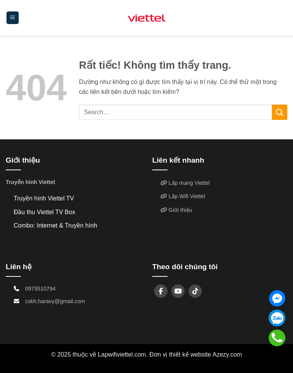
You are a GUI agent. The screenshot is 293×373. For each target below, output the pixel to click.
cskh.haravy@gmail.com (55, 301)
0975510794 (40, 289)
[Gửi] (279, 112)
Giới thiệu (176, 210)
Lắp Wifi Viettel (182, 196)
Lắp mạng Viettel (185, 183)
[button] (12, 17)
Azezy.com (227, 354)
